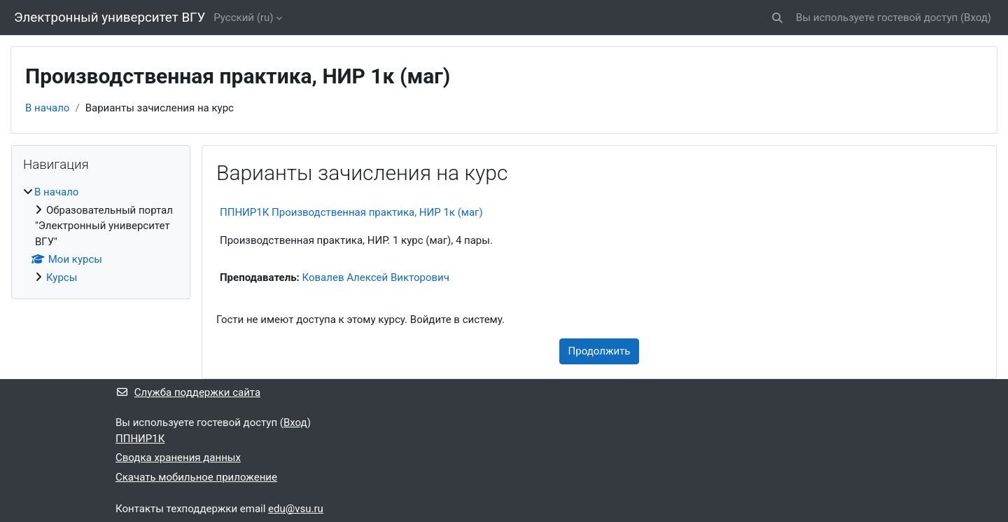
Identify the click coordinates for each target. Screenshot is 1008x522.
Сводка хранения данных (178, 457)
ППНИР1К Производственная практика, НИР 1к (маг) (351, 212)
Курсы (61, 277)
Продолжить (599, 351)
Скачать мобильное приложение (196, 477)
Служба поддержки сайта (187, 392)
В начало (47, 108)
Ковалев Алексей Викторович (375, 277)
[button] (777, 18)
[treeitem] (100, 234)
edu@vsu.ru (295, 508)
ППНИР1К (139, 438)
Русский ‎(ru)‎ (243, 17)
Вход (976, 17)
